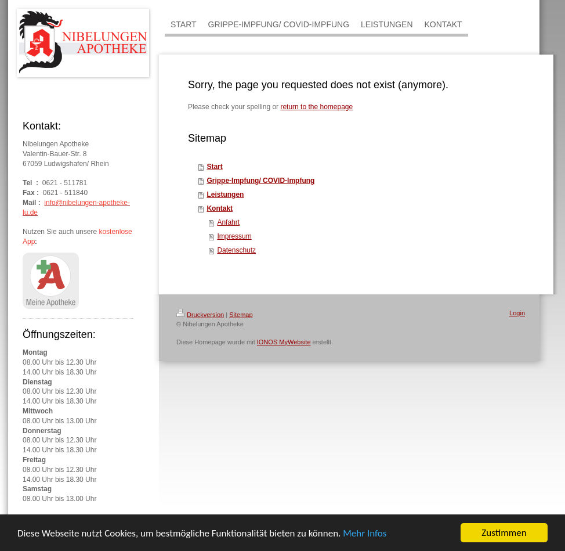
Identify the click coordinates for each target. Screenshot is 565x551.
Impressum (234, 236)
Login (517, 312)
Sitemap (240, 314)
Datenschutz (236, 250)
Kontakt (220, 208)
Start (214, 167)
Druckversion (200, 314)
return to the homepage (316, 107)
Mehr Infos (364, 533)
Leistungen (225, 194)
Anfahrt (228, 222)
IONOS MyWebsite (284, 341)
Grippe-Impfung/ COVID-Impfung (260, 181)
